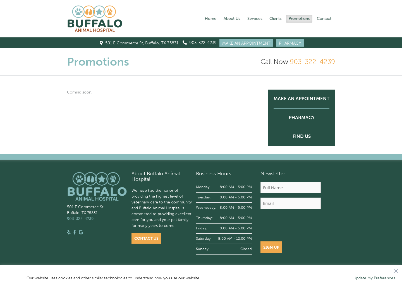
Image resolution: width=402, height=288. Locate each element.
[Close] (396, 269)
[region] (201, 276)
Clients (275, 18)
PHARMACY (290, 43)
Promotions (299, 18)
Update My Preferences (374, 278)
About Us (232, 18)
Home (210, 18)
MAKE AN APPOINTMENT (246, 43)
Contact (324, 18)
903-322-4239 (200, 42)
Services (254, 18)
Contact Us (146, 238)
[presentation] (302, 224)
